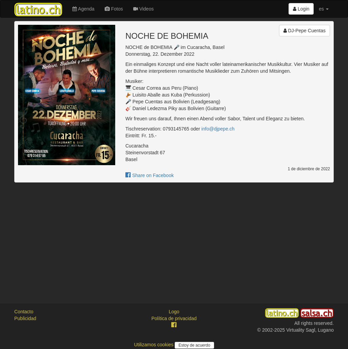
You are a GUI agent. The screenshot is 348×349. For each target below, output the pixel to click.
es (324, 9)
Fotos (114, 9)
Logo (174, 311)
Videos (143, 9)
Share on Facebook (149, 175)
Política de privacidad (173, 318)
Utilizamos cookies (154, 344)
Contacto (23, 311)
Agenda (83, 9)
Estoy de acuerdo (194, 345)
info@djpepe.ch (218, 129)
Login (301, 9)
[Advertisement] (174, 236)
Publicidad (25, 318)
